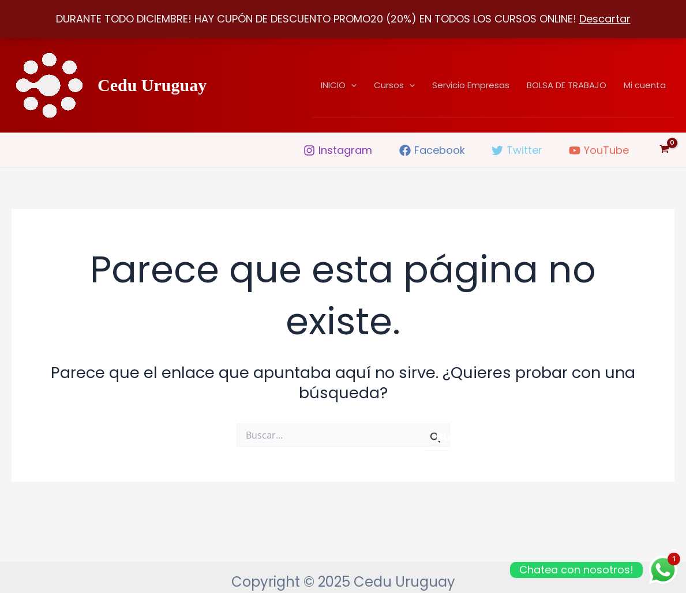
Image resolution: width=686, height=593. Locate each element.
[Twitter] (517, 150)
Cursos (394, 85)
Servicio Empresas (470, 85)
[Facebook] (432, 150)
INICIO (339, 85)
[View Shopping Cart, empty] (664, 150)
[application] (351, 85)
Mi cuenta (645, 85)
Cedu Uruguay (152, 85)
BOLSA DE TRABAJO (566, 85)
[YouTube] (599, 150)
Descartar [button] (605, 19)
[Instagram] (337, 150)
